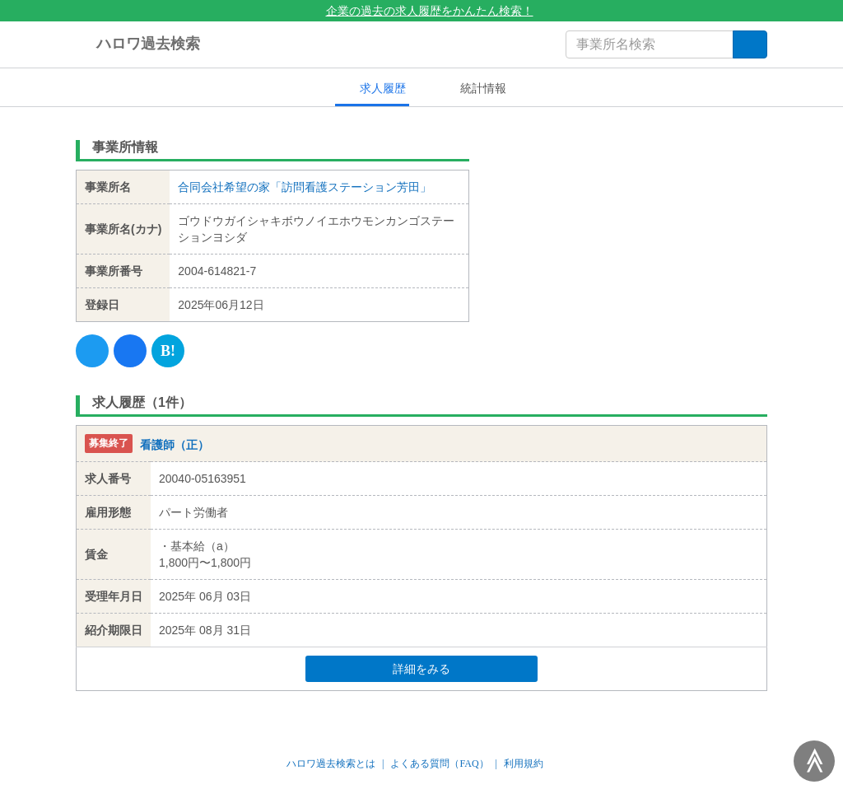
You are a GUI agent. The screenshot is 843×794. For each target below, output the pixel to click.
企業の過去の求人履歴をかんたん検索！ (421, 10)
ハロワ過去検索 (138, 44)
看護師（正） (174, 444)
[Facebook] (130, 350)
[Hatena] (167, 350)
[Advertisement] (631, 235)
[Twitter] (92, 350)
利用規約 (523, 763)
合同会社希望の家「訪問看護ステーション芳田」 (304, 187)
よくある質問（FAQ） (439, 763)
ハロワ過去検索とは (330, 763)
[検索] (750, 44)
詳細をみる (453, 668)
